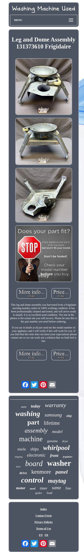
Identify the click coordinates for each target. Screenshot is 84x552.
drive (23, 473)
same (56, 487)
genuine (52, 441)
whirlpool (56, 447)
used (32, 488)
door (18, 466)
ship (69, 416)
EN (41, 535)
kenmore (41, 472)
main (23, 406)
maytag (57, 480)
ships (34, 449)
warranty (55, 405)
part (33, 422)
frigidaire (67, 456)
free (68, 488)
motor (21, 488)
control (32, 480)
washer (59, 463)
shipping (18, 457)
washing (27, 414)
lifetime (52, 423)
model (57, 431)
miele (21, 449)
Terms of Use (43, 528)
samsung (53, 415)
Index (43, 509)
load (49, 493)
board (34, 464)
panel (62, 472)
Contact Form (43, 515)
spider (38, 493)
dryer (65, 441)
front (54, 455)
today (35, 406)
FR (46, 535)
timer (43, 488)
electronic (36, 455)
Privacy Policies (43, 522)
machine (31, 439)
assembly (36, 430)
